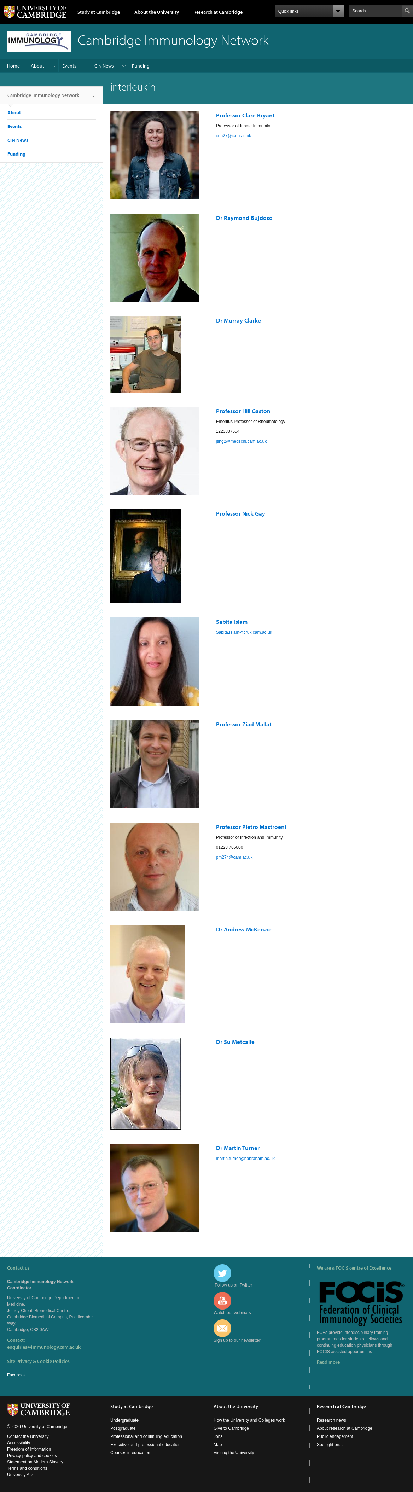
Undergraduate (124, 1420)
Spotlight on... (330, 1444)
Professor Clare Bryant (245, 115)
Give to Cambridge (231, 1428)
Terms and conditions (27, 1468)
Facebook (16, 1374)
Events (69, 66)
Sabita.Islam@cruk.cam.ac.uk (244, 632)
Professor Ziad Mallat (244, 724)
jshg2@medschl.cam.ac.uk (241, 441)
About (37, 66)
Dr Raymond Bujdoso (244, 217)
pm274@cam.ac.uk (234, 857)
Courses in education (130, 1452)
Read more (328, 1362)
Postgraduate (122, 1428)
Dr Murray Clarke (238, 320)
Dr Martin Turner (238, 1147)
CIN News (104, 66)
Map (218, 1444)
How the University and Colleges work (249, 1420)
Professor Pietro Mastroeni (251, 826)
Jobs (218, 1436)
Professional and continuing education (146, 1436)
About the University (156, 12)
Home (13, 66)
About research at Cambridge (344, 1428)
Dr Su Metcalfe (235, 1041)
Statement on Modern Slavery (35, 1461)
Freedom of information (29, 1449)
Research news (331, 1420)
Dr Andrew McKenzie (244, 929)
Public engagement (335, 1436)
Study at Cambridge (98, 12)
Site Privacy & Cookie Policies (38, 1361)
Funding (141, 66)
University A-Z (20, 1474)
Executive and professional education (145, 1444)
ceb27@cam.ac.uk (233, 135)
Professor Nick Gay (240, 513)
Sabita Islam (232, 621)
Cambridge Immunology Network (43, 98)
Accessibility (18, 1442)
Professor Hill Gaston (243, 410)
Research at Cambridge (218, 12)
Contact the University (27, 1436)
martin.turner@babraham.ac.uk (245, 1158)
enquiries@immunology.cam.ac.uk (44, 1347)
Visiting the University (234, 1452)
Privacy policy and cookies (32, 1455)
